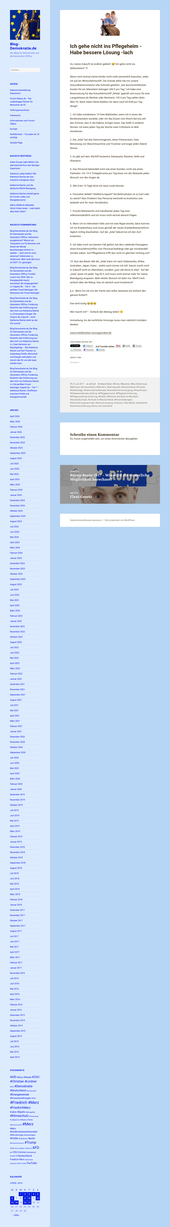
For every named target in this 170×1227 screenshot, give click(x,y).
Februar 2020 (16, 784)
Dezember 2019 (17, 794)
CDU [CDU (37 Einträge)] (15, 1152)
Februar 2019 (16, 836)
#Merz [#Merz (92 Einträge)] (27, 1124)
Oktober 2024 (16, 511)
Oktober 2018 (16, 857)
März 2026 (15, 421)
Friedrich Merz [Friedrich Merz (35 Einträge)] (17, 1159)
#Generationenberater (95, 390)
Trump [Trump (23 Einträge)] (23, 1163)
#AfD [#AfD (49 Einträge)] (13, 1077)
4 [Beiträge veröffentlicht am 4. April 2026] (33, 1194)
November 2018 (17, 852)
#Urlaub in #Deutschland (100, 399)
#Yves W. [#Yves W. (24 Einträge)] (28, 1148)
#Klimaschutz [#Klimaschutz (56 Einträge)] (19, 1116)
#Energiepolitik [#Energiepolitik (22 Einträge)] (31, 1091)
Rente (94, 405)
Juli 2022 (14, 647)
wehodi (92, 383)
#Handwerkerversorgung (120, 390)
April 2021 (15, 715)
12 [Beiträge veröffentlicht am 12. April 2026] (38, 1198)
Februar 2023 (16, 616)
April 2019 (15, 826)
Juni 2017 (14, 941)
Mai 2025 (14, 474)
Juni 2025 (14, 469)
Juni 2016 (14, 983)
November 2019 (17, 800)
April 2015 (15, 1057)
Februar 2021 (16, 726)
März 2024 (15, 547)
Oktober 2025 (16, 448)
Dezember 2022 (17, 626)
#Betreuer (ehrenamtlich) (82, 387)
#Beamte (124, 383)
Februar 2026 (16, 427)
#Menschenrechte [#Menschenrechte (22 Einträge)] (16, 1125)
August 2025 (16, 458)
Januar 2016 (16, 1010)
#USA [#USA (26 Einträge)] (12, 1148)
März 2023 (15, 610)
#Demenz (101, 387)
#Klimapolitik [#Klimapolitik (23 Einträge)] (30, 1112)
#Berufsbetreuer (138, 383)
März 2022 (15, 668)
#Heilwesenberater (79, 393)
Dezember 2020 (17, 736)
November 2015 (17, 1020)
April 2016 (15, 994)
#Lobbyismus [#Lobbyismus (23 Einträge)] (14, 1120)
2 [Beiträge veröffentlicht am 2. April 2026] (25, 1194)
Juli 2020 (14, 758)
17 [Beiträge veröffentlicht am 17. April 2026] (29, 1202)
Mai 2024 (14, 537)
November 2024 (17, 505)
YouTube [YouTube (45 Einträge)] (31, 1163)
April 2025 (15, 479)
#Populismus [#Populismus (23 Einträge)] (23, 1139)
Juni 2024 (14, 532)
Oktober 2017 (16, 920)
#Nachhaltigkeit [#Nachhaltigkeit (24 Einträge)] (29, 1135)
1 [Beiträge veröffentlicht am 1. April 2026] (20, 1194)
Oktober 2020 (16, 747)
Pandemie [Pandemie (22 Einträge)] (13, 1163)
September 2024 (18, 516)
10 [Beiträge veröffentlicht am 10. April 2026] (29, 1198)
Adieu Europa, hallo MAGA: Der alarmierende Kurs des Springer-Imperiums (25, 165)
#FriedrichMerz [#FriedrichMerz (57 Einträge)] (20, 1107)
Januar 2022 (16, 679)
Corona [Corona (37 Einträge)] (21, 1152)
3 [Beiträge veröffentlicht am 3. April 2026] (29, 1194)
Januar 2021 (16, 731)
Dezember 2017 (17, 910)
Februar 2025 (16, 490)
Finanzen (118, 402)
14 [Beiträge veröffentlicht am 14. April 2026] (16, 1202)
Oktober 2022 (16, 637)
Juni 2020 (14, 763)
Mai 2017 (14, 947)
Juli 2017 (14, 936)
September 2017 (18, 926)
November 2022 (17, 631)
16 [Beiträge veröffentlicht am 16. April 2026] (25, 1202)
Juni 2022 (14, 652)
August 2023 (16, 584)
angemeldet (87, 438)
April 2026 (15, 416)
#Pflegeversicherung (126, 393)
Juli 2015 (14, 1041)
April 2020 (15, 773)
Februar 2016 (16, 1004)
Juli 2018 (14, 873)
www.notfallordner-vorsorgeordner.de (90, 332)
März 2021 (15, 721)
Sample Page (16, 142)
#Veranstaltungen (123, 399)
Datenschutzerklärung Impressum (86, 520)
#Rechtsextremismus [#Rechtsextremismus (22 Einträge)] (17, 1143)
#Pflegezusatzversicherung (83, 396)
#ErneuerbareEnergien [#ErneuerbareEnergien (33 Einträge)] (20, 1098)
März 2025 (15, 484)
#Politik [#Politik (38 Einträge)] (14, 1138)
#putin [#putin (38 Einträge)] (31, 1138)
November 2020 (17, 742)
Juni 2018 (14, 878)
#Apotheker (106, 383)
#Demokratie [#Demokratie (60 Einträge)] (23, 1086)
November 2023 (17, 568)
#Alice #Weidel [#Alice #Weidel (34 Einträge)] (24, 1077)
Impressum (15, 115)
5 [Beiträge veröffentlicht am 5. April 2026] (37, 1194)
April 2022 (15, 663)
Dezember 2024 (17, 500)
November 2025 (17, 442)
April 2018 (15, 889)
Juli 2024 (14, 526)
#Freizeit (140, 387)
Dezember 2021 (17, 684)
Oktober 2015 (16, 1025)
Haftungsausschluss (19, 110)
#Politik (102, 396)
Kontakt (13, 129)
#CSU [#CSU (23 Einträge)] (12, 1087)
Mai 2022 (14, 658)
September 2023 (18, 579)
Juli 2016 (14, 978)
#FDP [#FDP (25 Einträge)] (34, 1098)
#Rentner (111, 396)
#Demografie (113, 387)
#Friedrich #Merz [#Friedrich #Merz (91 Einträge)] (24, 1102)
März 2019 (15, 831)
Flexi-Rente (129, 402)
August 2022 (16, 642)
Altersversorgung (104, 402)
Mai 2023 (14, 600)
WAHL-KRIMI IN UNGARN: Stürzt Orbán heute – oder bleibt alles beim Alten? (25, 208)
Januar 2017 (16, 968)
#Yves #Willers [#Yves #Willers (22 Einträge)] (20, 1148)
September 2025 (18, 453)
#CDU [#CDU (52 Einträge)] (35, 1077)
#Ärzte (116, 383)
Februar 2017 (16, 962)
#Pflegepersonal (106, 393)
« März (16, 1215)
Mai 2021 (14, 710)
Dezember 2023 (17, 563)
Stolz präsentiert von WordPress (120, 520)
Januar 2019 (16, 842)
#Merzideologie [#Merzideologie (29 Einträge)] (16, 1135)
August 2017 (16, 931)
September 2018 (18, 863)
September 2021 (18, 694)
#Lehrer (93, 393)
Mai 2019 (14, 821)
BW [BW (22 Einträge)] (11, 1152)
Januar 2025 (16, 495)
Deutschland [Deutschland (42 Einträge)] (25, 1155)
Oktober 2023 (16, 574)
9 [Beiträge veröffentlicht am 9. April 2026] (25, 1198)
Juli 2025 (14, 463)
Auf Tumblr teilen (105, 346)
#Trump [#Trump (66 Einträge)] (30, 1142)
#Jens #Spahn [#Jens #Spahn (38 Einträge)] (17, 1112)
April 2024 (15, 542)
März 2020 (15, 779)
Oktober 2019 (16, 805)
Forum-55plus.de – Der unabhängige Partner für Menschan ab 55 (21, 101)
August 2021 (16, 700)
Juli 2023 (14, 589)
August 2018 (16, 868)
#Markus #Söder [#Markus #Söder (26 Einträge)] (26, 1120)
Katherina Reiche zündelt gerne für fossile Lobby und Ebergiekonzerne (24, 196)
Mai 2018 (14, 884)
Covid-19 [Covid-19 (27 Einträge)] (13, 1156)
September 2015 (18, 1031)
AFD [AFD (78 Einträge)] (35, 1148)
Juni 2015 (14, 1046)
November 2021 (17, 689)
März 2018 (15, 894)
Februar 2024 (16, 553)
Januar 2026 (16, 432)
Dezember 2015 (17, 1015)
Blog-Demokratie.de (23, 46)
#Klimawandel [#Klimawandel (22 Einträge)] (33, 1116)
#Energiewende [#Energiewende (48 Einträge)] (19, 1094)
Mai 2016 (14, 989)
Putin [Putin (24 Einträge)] (19, 1163)
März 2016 (15, 999)
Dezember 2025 (17, 437)
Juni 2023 (14, 595)
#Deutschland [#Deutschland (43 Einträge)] (18, 1090)
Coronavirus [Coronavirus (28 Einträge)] (31, 1152)
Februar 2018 (16, 899)
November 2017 (17, 915)
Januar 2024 (16, 558)
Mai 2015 (14, 1052)
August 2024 (16, 521)
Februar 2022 (16, 673)
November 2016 (17, 973)
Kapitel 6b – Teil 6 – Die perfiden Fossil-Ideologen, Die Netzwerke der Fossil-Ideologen (24, 289)
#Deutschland (128, 387)
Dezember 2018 (17, 847)
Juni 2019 (14, 815)
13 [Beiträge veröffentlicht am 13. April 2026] (12, 1202)
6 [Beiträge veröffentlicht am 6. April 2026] (12, 1198)
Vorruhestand (105, 405)
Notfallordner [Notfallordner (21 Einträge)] (29, 1160)
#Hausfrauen (140, 390)
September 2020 (18, 752)
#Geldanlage (76, 390)
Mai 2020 (14, 768)
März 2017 (15, 957)
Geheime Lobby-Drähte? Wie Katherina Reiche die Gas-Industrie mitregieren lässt (23, 176)
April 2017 (15, 952)
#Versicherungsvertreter (82, 402)
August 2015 (16, 1036)
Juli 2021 (14, 705)
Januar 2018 (16, 905)
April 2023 (15, 605)
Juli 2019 (14, 810)
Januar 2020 (16, 789)
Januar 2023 (16, 621)
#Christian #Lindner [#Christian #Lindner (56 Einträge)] (23, 1081)
